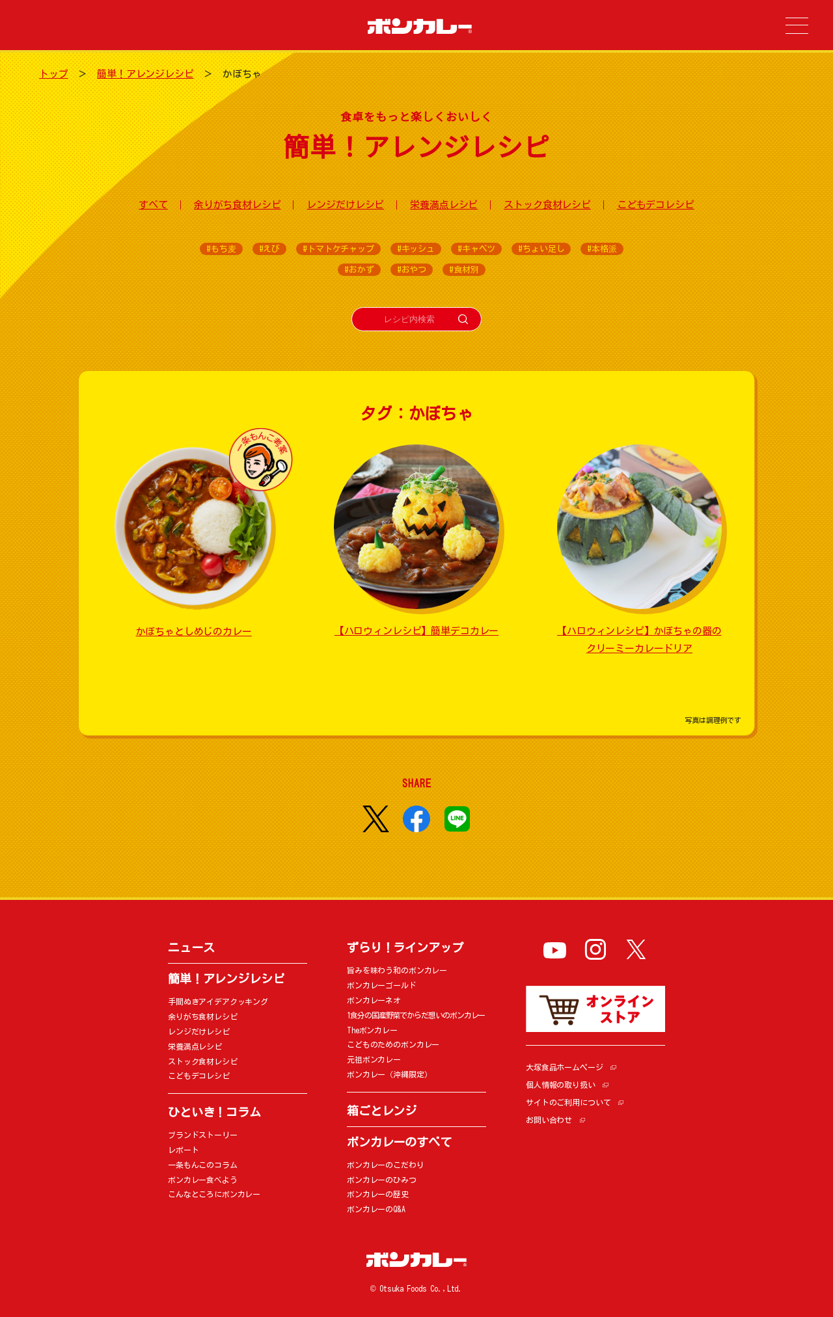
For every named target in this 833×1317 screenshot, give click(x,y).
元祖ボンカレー (374, 1059)
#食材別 (463, 269)
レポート (183, 1150)
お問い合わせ (549, 1120)
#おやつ (411, 269)
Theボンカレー (372, 1030)
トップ (53, 74)
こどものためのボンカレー (393, 1044)
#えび (269, 249)
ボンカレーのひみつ (381, 1180)
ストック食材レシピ (547, 205)
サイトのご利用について (568, 1102)
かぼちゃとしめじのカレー (194, 631)
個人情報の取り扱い (560, 1085)
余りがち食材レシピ (237, 205)
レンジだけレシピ (345, 205)
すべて (153, 205)
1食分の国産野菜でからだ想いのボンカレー (416, 1015)
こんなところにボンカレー (214, 1194)
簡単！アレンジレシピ (145, 74)
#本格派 (601, 249)
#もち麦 (221, 249)
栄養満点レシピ (444, 205)
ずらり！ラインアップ (405, 947)
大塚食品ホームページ (564, 1067)
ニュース (191, 947)
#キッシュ (416, 249)
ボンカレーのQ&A (376, 1209)
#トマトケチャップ (338, 249)
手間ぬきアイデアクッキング (218, 1001)
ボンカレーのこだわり (385, 1165)
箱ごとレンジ (381, 1111)
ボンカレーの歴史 (378, 1194)
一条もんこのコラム (203, 1165)
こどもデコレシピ (655, 205)
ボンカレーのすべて (399, 1142)
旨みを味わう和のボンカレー (397, 970)
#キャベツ (476, 249)
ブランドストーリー (203, 1135)
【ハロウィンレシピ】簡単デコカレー (416, 631)
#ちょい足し (541, 249)
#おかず (359, 269)
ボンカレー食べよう (203, 1180)
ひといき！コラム (214, 1112)
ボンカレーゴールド (381, 985)
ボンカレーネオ (374, 1000)
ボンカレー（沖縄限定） (389, 1074)
